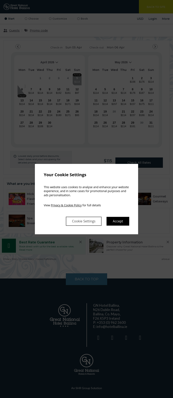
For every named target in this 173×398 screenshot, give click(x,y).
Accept (118, 221)
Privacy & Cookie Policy (66, 205)
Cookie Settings (83, 221)
